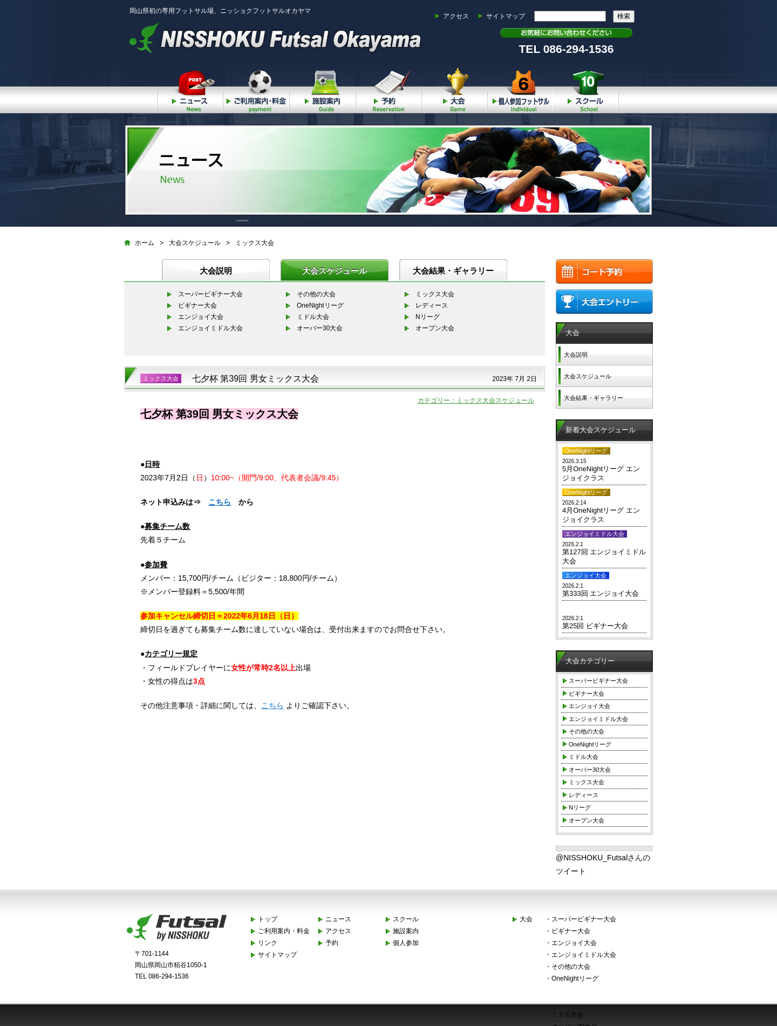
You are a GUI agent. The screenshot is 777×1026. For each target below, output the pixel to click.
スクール (586, 88)
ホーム (144, 243)
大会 (454, 88)
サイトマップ (505, 16)
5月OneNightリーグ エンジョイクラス (601, 473)
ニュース (189, 88)
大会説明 (216, 270)
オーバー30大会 (320, 328)
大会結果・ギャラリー (453, 270)
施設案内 (322, 88)
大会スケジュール (195, 243)
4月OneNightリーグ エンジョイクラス (601, 515)
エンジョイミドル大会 (210, 328)
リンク (267, 943)
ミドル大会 (313, 317)
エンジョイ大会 (200, 317)
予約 (388, 88)
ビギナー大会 (197, 305)
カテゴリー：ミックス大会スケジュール (476, 400)
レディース (431, 305)
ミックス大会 (254, 243)
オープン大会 (434, 328)
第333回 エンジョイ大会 (600, 593)
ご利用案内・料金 (256, 88)
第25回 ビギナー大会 (595, 626)
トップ (267, 919)
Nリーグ (427, 317)
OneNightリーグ (320, 305)
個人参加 (520, 88)
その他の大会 (316, 294)
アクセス (456, 16)
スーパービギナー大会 (210, 294)
